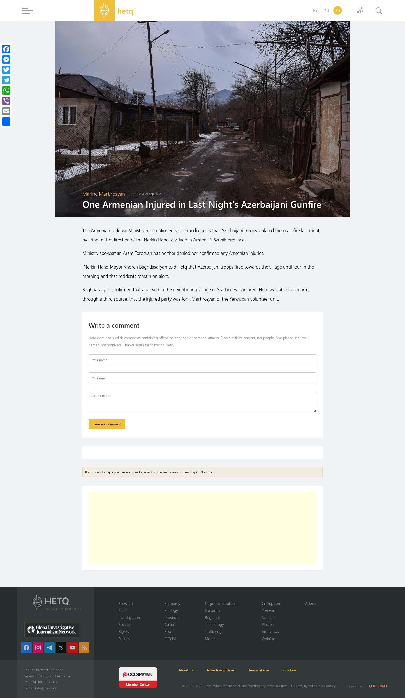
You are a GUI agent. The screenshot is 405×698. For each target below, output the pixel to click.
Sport (169, 631)
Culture (170, 624)
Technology (214, 624)
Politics (124, 638)
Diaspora (212, 609)
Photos (268, 624)
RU (326, 10)
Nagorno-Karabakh (221, 602)
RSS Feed (301, 670)
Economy (172, 602)
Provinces (172, 617)
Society (125, 624)
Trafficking (213, 631)
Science (268, 617)
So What (126, 602)
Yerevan (268, 609)
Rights (124, 631)
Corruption (271, 602)
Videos (310, 602)
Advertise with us (227, 670)
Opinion (268, 638)
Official (170, 638)
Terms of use (267, 670)
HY (315, 10)
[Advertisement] (202, 529)
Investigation (129, 617)
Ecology (171, 609)
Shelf (123, 609)
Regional (212, 617)
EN (338, 10)
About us (189, 670)
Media (210, 638)
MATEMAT (379, 686)
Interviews (270, 631)
